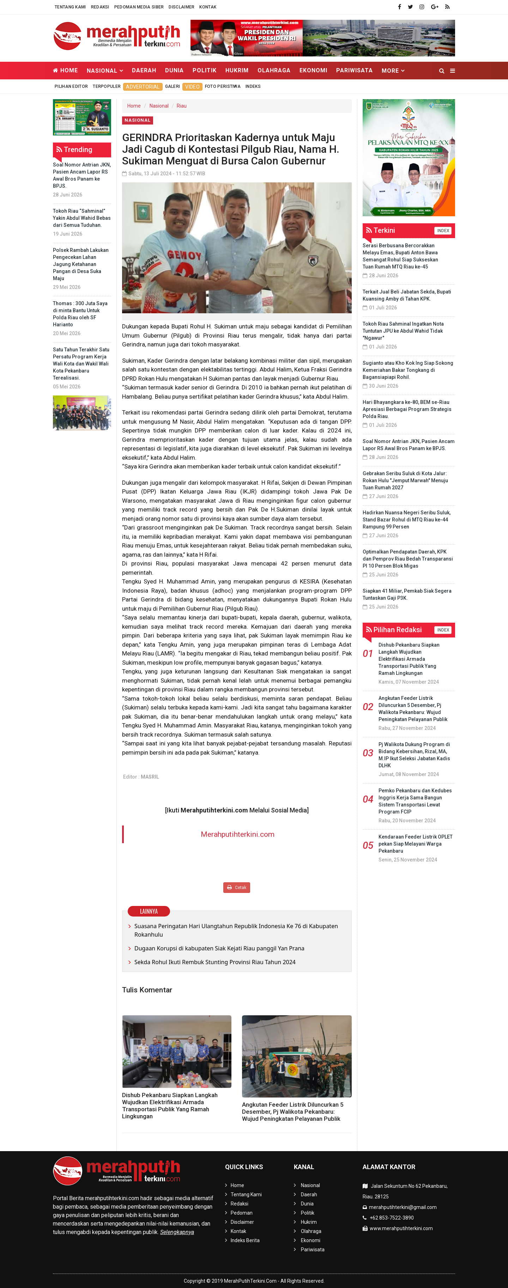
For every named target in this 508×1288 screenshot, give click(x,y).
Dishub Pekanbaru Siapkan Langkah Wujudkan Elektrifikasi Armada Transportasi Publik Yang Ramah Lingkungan (170, 1106)
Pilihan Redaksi (394, 629)
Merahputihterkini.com (237, 834)
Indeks (253, 86)
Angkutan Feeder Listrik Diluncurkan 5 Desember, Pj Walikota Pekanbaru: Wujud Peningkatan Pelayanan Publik (293, 1111)
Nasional (159, 106)
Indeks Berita (245, 1240)
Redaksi (100, 7)
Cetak (236, 887)
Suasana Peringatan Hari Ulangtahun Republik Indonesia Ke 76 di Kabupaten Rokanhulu (236, 930)
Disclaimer (181, 7)
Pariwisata (354, 70)
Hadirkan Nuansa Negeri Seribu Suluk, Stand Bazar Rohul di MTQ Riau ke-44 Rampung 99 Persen (406, 520)
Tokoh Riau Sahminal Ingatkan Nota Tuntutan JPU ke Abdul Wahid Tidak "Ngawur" (403, 331)
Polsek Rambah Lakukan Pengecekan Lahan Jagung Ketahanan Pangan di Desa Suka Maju (81, 264)
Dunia (174, 70)
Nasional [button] (102, 70)
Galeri (172, 86)
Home (65, 70)
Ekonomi (313, 70)
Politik (205, 70)
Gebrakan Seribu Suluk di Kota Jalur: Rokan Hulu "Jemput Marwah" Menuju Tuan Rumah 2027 (405, 480)
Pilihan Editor (71, 86)
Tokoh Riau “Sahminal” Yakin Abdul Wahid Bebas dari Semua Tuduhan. (82, 218)
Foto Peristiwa (223, 86)
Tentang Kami (70, 7)
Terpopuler (107, 86)
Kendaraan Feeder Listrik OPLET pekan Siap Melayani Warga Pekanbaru (416, 844)
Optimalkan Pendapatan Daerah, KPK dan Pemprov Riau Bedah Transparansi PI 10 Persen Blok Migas (408, 559)
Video (192, 87)
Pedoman (242, 1213)
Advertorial (142, 87)
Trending (74, 149)
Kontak (207, 7)
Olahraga (274, 70)
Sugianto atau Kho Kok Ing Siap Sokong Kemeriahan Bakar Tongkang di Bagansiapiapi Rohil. (408, 370)
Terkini (380, 230)
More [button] (390, 70)
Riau (182, 106)
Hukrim (237, 70)
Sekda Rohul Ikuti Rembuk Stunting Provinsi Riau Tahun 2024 (215, 962)
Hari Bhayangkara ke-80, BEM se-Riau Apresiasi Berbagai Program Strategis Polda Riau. (407, 409)
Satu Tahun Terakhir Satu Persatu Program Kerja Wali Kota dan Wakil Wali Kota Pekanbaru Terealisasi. (81, 364)
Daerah (144, 70)
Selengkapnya (177, 1232)
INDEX (442, 230)
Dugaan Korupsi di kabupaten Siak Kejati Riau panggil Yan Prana (219, 948)
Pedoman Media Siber (139, 7)
